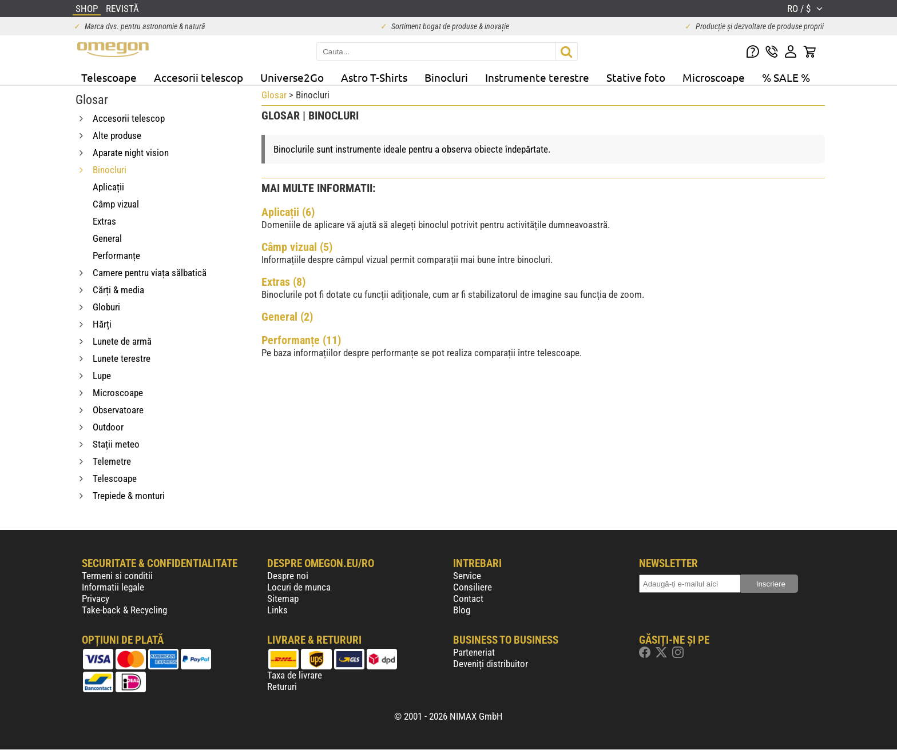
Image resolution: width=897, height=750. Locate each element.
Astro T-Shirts (374, 77)
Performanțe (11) (301, 340)
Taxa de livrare (294, 675)
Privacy (95, 598)
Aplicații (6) (288, 212)
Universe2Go (292, 77)
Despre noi (287, 575)
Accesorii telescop (198, 77)
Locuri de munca (299, 587)
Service (467, 575)
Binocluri (446, 77)
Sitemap (283, 598)
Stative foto (635, 77)
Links (277, 610)
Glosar (274, 95)
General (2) (287, 317)
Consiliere (472, 587)
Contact (468, 598)
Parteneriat (474, 652)
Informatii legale (113, 587)
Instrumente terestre (537, 77)
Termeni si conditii (117, 575)
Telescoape (109, 77)
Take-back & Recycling (124, 610)
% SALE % (786, 77)
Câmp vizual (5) (296, 247)
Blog (461, 610)
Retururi (282, 686)
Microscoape (713, 77)
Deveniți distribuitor (490, 663)
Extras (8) (283, 282)
